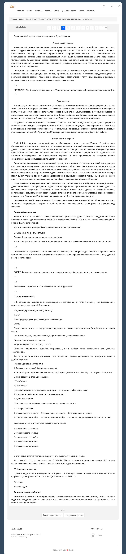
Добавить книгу (69, 11)
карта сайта (35, 535)
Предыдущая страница (52, 515)
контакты (26, 535)
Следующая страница (74, 515)
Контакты (91, 11)
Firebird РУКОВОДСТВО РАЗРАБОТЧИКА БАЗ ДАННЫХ (60, 19)
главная (13, 535)
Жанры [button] (38, 11)
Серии (56, 11)
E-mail (96, 536)
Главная (20, 11)
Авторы (48, 11)
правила (14, 537)
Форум (81, 11)
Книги (29, 11)
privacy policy (22, 537)
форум (19, 535)
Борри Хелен (31, 19)
